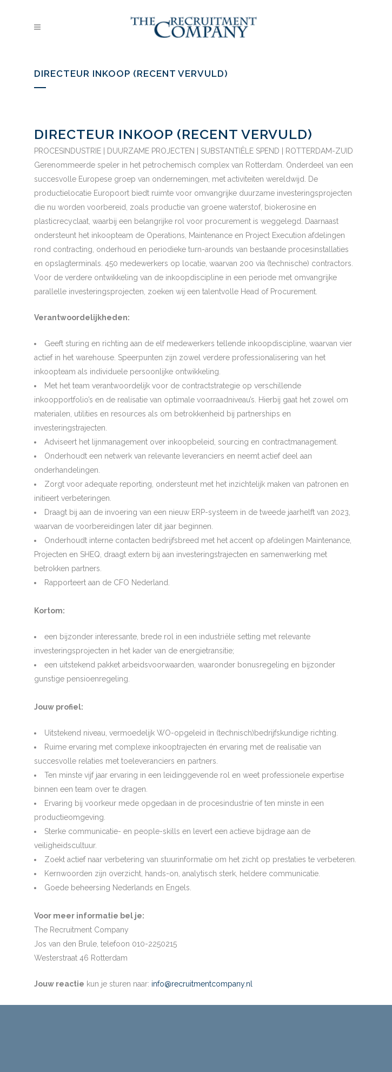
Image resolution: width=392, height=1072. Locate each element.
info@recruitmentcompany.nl (202, 984)
